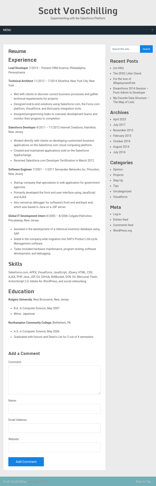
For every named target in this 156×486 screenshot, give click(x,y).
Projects (118, 175)
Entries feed (120, 219)
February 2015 (122, 135)
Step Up (118, 180)
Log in (117, 214)
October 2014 (121, 141)
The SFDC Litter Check (127, 73)
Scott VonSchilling (78, 10)
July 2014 (119, 152)
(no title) (118, 68)
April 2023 (119, 119)
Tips (116, 186)
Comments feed (123, 225)
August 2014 (121, 146)
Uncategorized (122, 191)
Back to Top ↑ (144, 481)
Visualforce (120, 196)
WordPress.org (122, 230)
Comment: (15, 362)
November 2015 (123, 130)
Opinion (118, 169)
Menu (7, 30)
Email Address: (17, 419)
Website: (13, 439)
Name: (12, 400)
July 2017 (119, 124)
